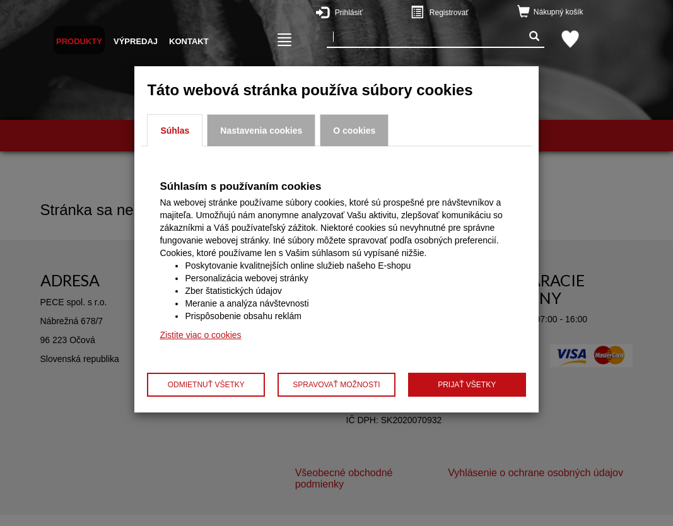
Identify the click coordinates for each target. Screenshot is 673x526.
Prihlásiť (370, 12)
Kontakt (189, 41)
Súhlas (174, 131)
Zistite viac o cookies (200, 335)
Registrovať (464, 12)
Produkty (79, 41)
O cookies (354, 131)
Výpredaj (136, 41)
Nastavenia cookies (261, 131)
